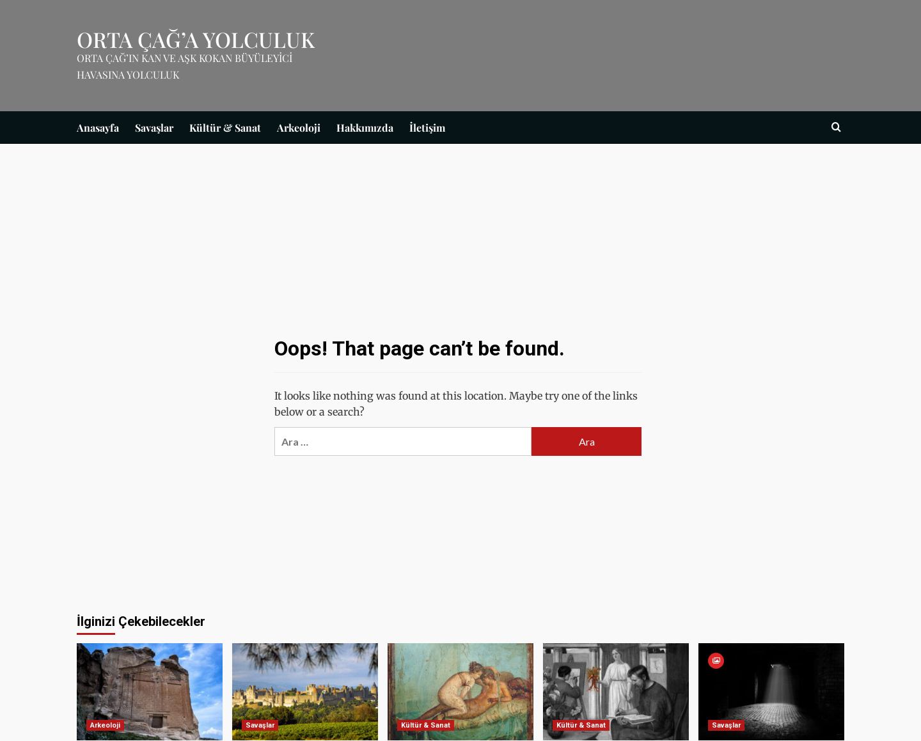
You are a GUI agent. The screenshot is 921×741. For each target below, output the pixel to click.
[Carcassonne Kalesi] (305, 691)
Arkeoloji (298, 127)
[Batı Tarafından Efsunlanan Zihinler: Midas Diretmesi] (150, 691)
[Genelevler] (460, 691)
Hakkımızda (364, 127)
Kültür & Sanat (225, 127)
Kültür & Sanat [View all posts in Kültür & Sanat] (425, 725)
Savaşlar (154, 127)
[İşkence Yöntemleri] (771, 691)
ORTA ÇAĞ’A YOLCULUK (196, 39)
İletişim (427, 127)
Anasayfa (98, 127)
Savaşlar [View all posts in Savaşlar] (260, 725)
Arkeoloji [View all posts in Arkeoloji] (105, 725)
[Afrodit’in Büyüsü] (616, 691)
